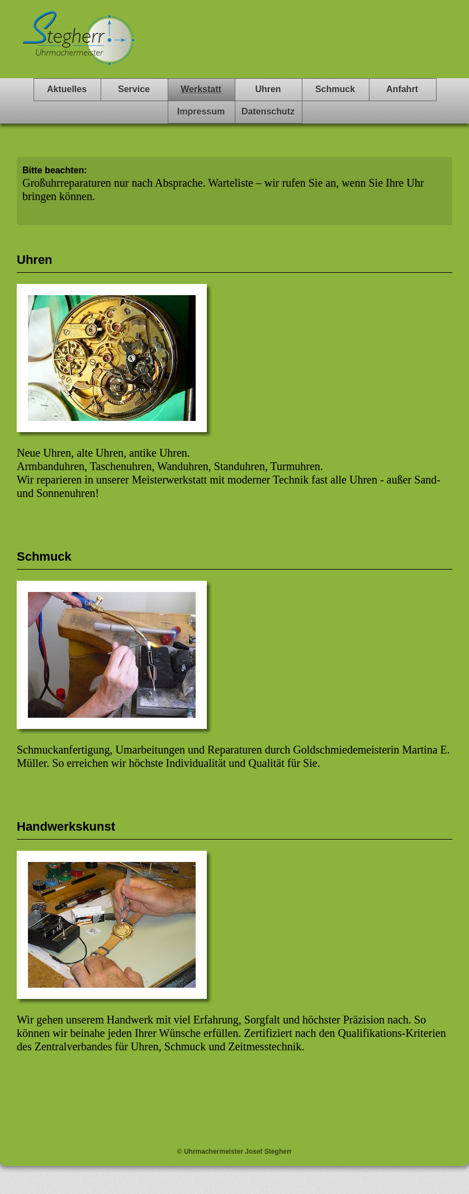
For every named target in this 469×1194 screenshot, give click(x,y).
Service (134, 89)
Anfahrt (402, 89)
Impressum (201, 111)
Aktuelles (67, 89)
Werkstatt (201, 89)
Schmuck (335, 89)
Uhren (268, 89)
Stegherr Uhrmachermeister (78, 44)
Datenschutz (268, 111)
